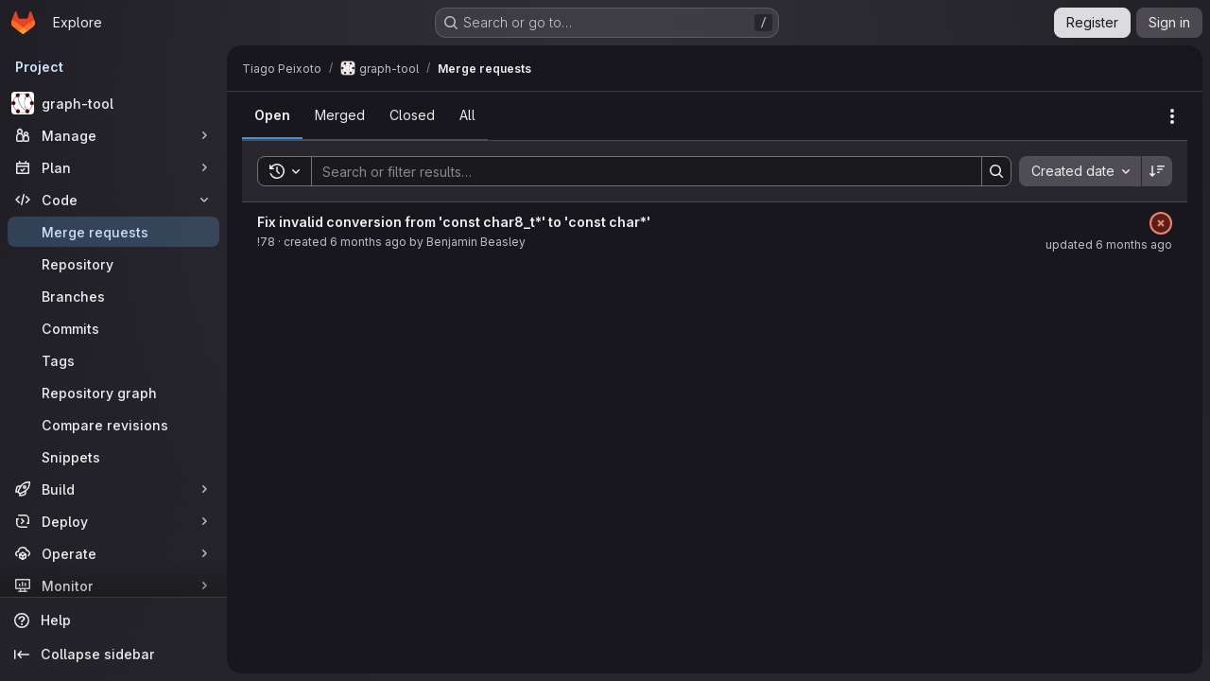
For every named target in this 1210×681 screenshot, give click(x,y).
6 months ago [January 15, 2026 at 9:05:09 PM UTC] (368, 242)
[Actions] (1172, 116)
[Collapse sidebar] (113, 654)
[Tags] (113, 360)
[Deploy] (113, 521)
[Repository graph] (113, 392)
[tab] (272, 115)
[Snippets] (113, 457)
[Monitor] (113, 585)
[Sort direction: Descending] (1157, 171)
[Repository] (113, 264)
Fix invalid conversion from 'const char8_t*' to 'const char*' (453, 222)
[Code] (113, 199)
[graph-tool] (113, 103)
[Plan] (113, 167)
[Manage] (113, 135)
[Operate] (113, 553)
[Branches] (113, 296)
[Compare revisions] (113, 425)
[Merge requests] (113, 232)
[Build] (113, 489)
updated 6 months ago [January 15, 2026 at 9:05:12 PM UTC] (1109, 244)
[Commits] (113, 328)
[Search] (637, 171)
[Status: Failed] (1161, 223)
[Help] (113, 620)
